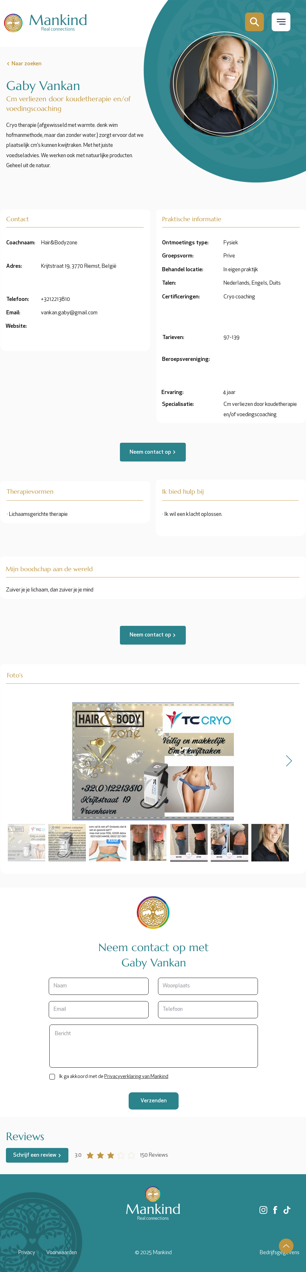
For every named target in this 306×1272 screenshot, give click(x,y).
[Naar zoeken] (36, 63)
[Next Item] (289, 761)
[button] (281, 22)
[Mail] (254, 22)
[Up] (286, 1246)
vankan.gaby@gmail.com (69, 313)
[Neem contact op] (153, 452)
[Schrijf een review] (37, 1155)
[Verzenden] (154, 1101)
